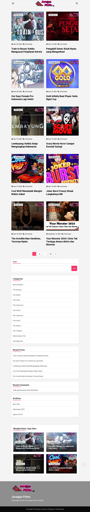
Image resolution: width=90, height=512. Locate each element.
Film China (16, 300)
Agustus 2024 (18, 414)
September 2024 (19, 409)
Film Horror (18, 15)
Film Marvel (17, 326)
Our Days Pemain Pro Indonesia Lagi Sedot (28, 361)
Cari (15, 262)
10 (50, 254)
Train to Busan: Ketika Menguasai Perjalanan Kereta (30, 356)
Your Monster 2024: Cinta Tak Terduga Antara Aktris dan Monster (61, 241)
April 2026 (16, 404)
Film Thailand (17, 331)
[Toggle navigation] (13, 3)
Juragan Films (20, 496)
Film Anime (17, 295)
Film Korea (16, 321)
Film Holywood (54, 204)
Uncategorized (19, 62)
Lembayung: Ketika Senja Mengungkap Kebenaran (30, 366)
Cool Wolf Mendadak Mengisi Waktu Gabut (27, 371)
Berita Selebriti (18, 285)
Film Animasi (17, 290)
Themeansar (59, 509)
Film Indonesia (18, 315)
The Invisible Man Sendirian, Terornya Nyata (28, 376)
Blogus (50, 509)
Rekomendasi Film (19, 336)
